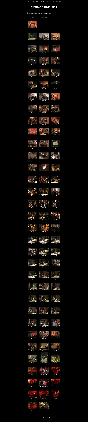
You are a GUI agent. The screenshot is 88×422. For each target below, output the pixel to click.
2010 (28, 1)
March (47, 1)
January (32, 1)
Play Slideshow (44, 17)
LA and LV (37, 1)
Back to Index (31, 17)
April (51, 1)
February (43, 1)
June (57, 1)
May (54, 1)
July (60, 1)
